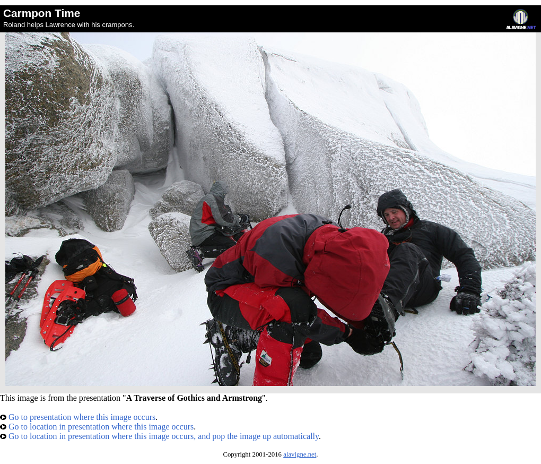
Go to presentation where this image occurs (77, 417)
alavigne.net (299, 454)
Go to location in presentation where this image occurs (97, 426)
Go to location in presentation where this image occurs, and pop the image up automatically (159, 436)
